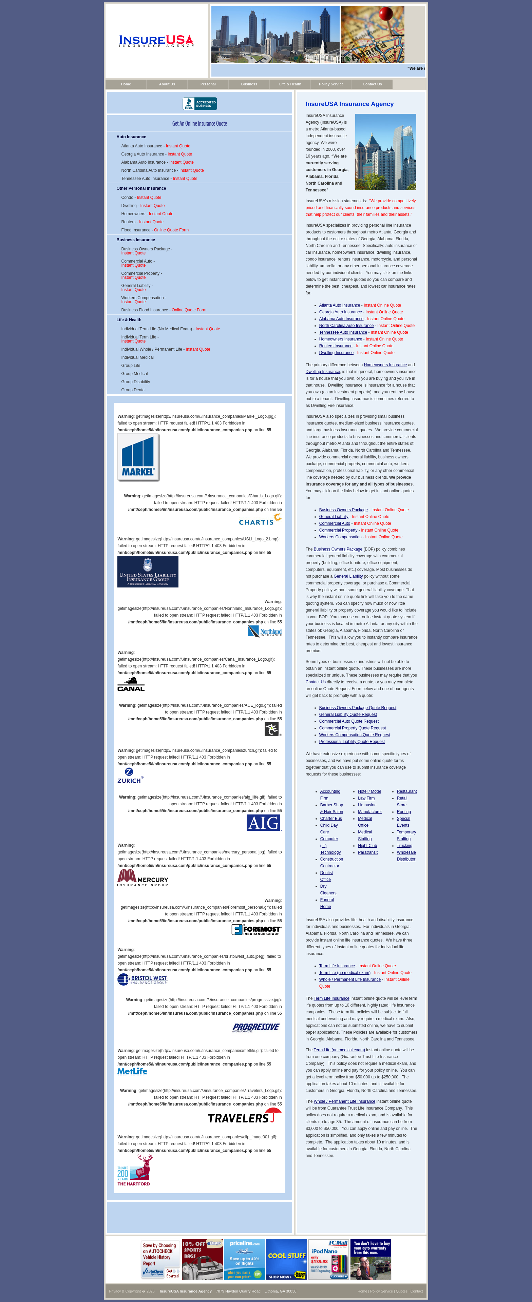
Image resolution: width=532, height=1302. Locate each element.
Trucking (405, 845)
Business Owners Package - (146, 251)
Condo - (141, 197)
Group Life (130, 365)
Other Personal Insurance (141, 188)
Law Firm (366, 798)
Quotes (401, 1291)
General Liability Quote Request (348, 714)
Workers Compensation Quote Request (354, 734)
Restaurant (407, 791)
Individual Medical (137, 357)
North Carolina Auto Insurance (346, 325)
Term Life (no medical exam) (344, 972)
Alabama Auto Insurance (341, 318)
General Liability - (137, 287)
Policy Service (331, 84)
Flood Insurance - (155, 230)
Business (249, 84)
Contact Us (372, 84)
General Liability (333, 516)
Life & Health (290, 84)
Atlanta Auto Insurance (339, 305)
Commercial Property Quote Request (352, 728)
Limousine (367, 805)
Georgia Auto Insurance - (156, 154)
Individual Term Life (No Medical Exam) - (170, 329)
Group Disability (135, 381)
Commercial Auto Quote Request (349, 721)
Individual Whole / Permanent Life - (165, 349)
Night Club (367, 845)
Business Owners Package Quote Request (357, 707)
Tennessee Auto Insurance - (159, 178)
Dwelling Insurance (336, 352)
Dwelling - (143, 205)
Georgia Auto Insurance (340, 312)
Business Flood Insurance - (163, 310)
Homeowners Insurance (340, 339)
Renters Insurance (336, 346)
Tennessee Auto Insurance (343, 332)
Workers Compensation (340, 537)
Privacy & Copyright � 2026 (131, 1291)
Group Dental (133, 390)
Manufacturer (370, 811)
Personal (208, 84)
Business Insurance (135, 239)
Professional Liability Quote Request (352, 741)
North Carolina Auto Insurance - (162, 170)
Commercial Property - (141, 275)
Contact (417, 1291)
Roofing (404, 811)
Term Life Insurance (337, 966)
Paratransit (368, 852)
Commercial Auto (334, 523)
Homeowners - (147, 213)
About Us (167, 84)
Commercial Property (338, 530)
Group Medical (134, 373)
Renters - (142, 222)
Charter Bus (331, 818)
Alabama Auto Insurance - (157, 162)
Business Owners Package (343, 510)
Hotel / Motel (369, 791)
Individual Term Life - (140, 339)
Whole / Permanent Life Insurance (350, 979)
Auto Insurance (131, 137)
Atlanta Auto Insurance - (155, 146)
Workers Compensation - (143, 299)
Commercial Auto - (138, 263)
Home (126, 84)
